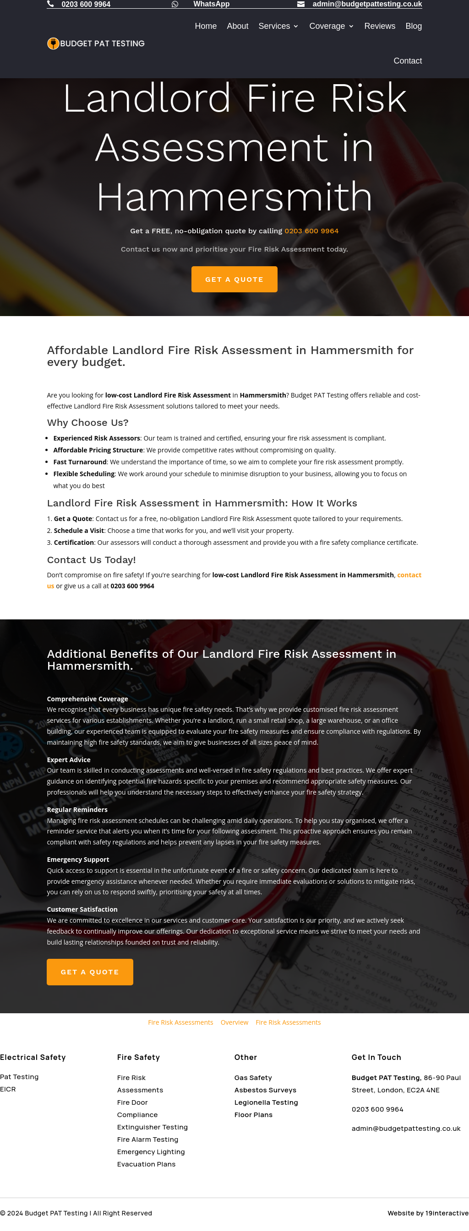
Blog (414, 26)
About (237, 26)
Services (274, 26)
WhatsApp (211, 4)
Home (206, 26)
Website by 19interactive (428, 1213)
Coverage (327, 26)
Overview (235, 1022)
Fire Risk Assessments (180, 1022)
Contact (408, 60)
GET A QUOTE (234, 279)
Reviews (380, 26)
